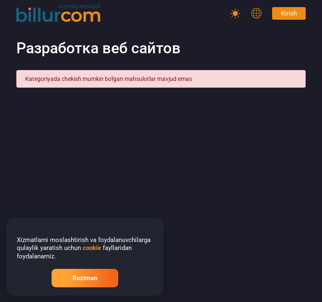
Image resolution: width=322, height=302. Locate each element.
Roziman (85, 278)
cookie (92, 248)
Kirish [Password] (289, 13)
